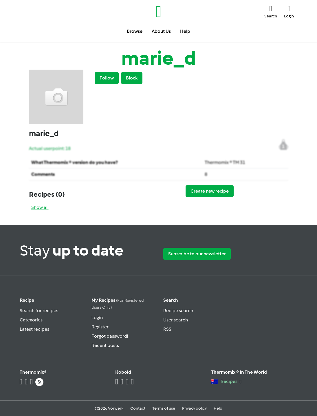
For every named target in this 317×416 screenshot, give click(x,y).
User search (175, 320)
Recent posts (105, 345)
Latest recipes (34, 329)
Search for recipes (39, 310)
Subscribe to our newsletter (197, 253)
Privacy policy (194, 408)
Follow (107, 78)
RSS (167, 329)
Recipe (27, 300)
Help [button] (185, 31)
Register (100, 327)
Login (97, 317)
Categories (31, 320)
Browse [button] (134, 31)
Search (170, 300)
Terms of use (163, 408)
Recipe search (178, 310)
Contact (137, 408)
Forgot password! (109, 336)
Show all (40, 207)
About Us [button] (161, 31)
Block (132, 78)
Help (218, 408)
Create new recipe (209, 191)
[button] (270, 11)
